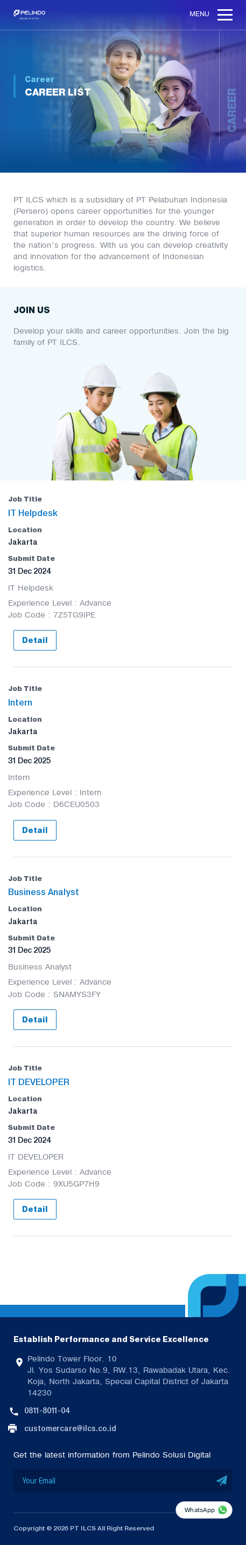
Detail (35, 640)
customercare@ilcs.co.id (70, 1428)
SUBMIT (222, 1481)
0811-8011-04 (46, 1410)
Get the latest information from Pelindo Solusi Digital (111, 1455)
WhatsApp (200, 1509)
